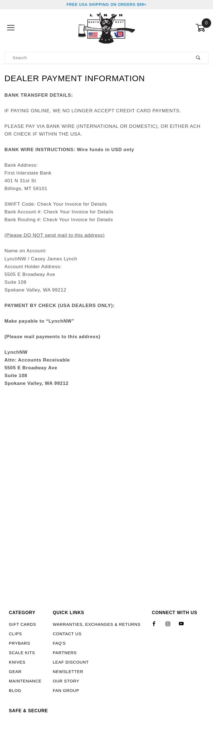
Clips (15, 634)
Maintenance (25, 681)
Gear (15, 671)
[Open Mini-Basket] (202, 28)
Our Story (66, 681)
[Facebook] (156, 626)
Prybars (19, 643)
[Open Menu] (10, 28)
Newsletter (68, 671)
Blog (15, 690)
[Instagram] (170, 626)
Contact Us (67, 634)
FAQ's (59, 643)
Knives (17, 662)
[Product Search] (96, 58)
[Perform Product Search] (198, 58)
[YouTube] (184, 626)
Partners (65, 653)
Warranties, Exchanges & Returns (96, 624)
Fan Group (66, 690)
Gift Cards (22, 624)
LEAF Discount (71, 662)
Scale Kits (22, 653)
